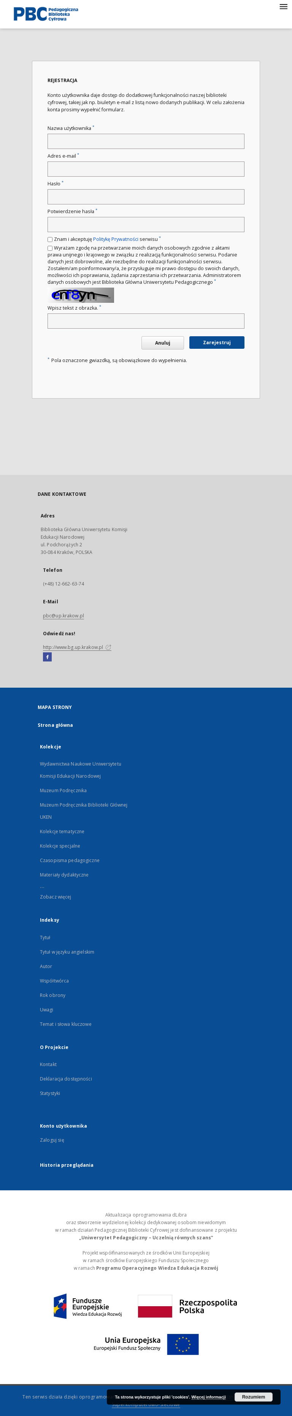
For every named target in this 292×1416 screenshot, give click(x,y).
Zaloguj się (52, 1140)
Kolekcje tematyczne (62, 831)
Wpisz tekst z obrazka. (74, 308)
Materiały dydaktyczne (64, 875)
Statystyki (50, 1093)
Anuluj (162, 343)
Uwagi (47, 1009)
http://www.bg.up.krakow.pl (77, 647)
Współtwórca (54, 981)
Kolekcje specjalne (60, 846)
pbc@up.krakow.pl (63, 615)
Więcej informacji (209, 1397)
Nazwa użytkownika (71, 128)
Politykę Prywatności (115, 239)
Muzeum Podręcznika (63, 790)
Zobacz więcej (55, 897)
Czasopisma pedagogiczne (70, 860)
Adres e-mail (63, 156)
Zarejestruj (217, 342)
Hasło (55, 183)
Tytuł (45, 937)
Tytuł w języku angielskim (67, 952)
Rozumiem (253, 1397)
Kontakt (48, 1064)
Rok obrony (52, 995)
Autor (46, 966)
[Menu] (283, 6)
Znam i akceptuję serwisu (107, 239)
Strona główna (55, 725)
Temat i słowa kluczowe (66, 1024)
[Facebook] (47, 657)
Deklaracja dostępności (66, 1079)
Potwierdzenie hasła (72, 211)
